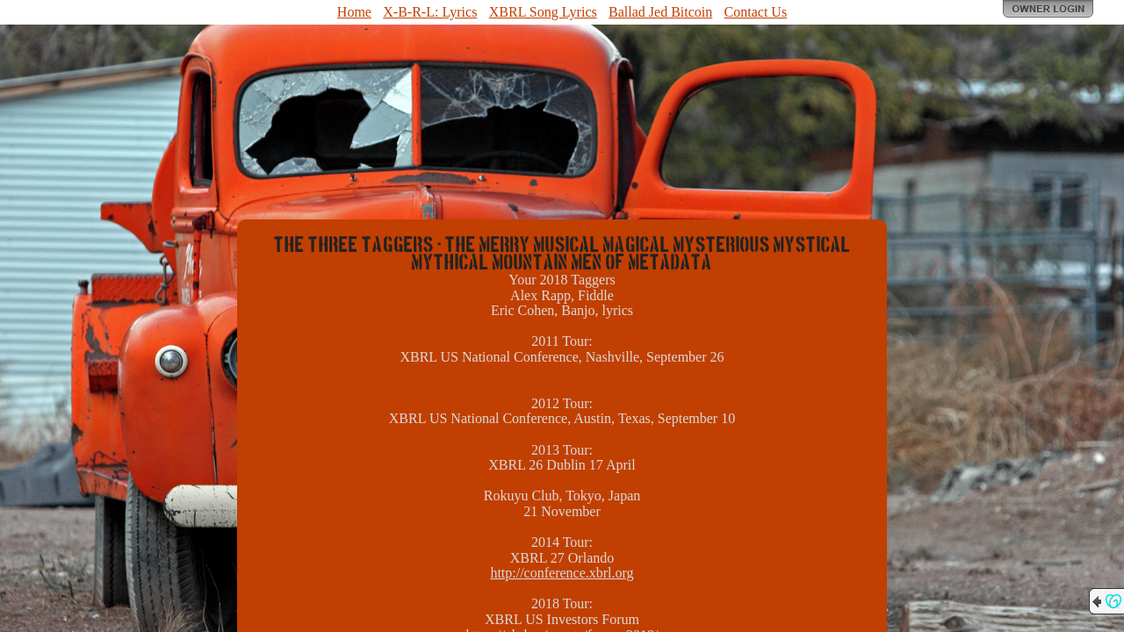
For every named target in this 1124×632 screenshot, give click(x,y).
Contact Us (756, 11)
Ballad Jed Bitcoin (660, 11)
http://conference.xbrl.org (561, 572)
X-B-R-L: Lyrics (430, 11)
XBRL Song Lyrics (543, 11)
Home (354, 11)
